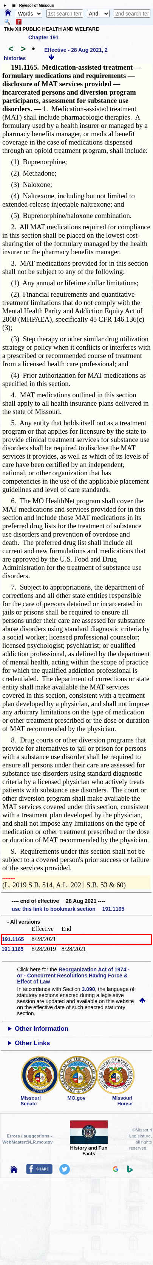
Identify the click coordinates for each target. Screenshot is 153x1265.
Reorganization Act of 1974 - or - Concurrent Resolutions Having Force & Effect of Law (73, 975)
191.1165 (13, 939)
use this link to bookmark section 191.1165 (68, 909)
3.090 (88, 989)
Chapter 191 (43, 37)
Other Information (41, 1028)
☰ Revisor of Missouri (31, 5)
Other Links (32, 1043)
